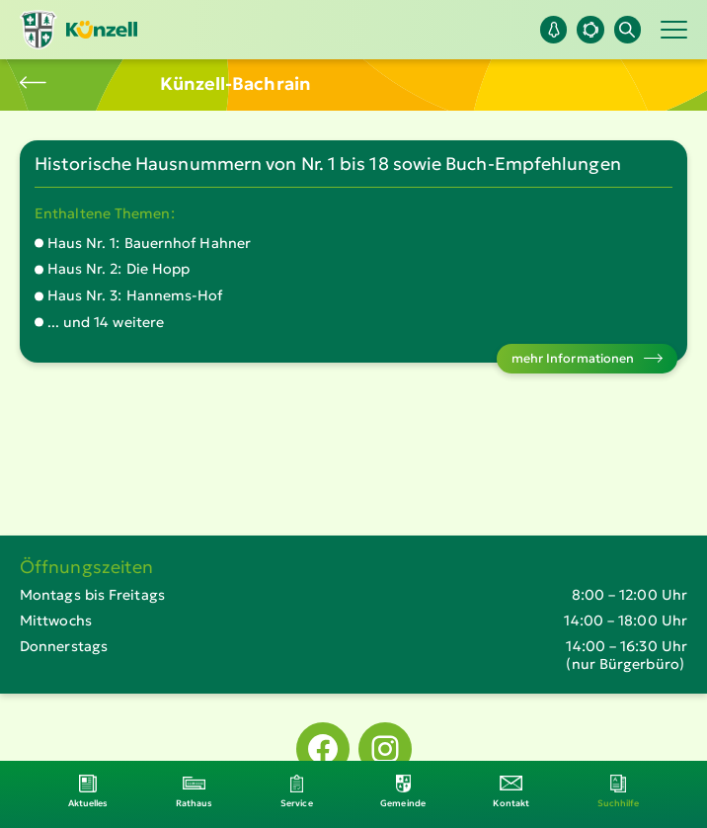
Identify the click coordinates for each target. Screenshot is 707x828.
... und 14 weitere (106, 322)
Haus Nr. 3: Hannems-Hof (135, 295)
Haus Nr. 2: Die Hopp (119, 269)
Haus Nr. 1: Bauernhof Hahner (149, 243)
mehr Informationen (573, 358)
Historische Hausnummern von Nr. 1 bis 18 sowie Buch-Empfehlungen (328, 163)
